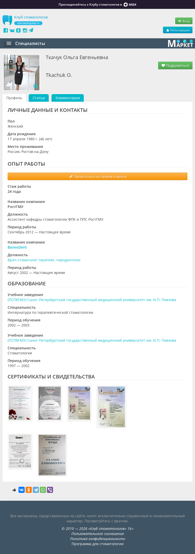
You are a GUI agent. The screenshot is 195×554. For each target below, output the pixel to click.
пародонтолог (68, 259)
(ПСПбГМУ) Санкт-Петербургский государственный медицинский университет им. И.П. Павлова (92, 299)
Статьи (39, 97)
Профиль (14, 97)
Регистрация (178, 30)
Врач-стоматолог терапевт (31, 259)
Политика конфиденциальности (97, 538)
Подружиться (175, 65)
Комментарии (68, 97)
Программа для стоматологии (98, 543)
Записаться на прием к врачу (97, 176)
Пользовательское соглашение (97, 533)
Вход (184, 21)
